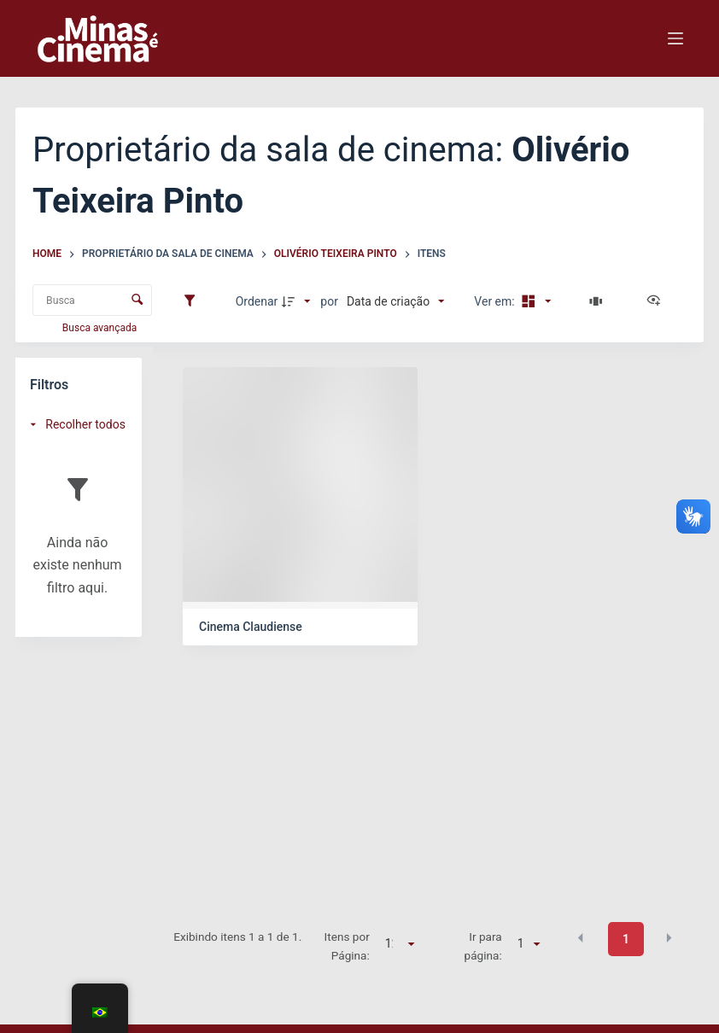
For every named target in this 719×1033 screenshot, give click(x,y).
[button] (581, 938)
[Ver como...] (657, 301)
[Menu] (675, 38)
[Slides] (599, 301)
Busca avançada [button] (100, 328)
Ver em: (495, 301)
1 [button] (626, 939)
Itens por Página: (347, 946)
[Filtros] (193, 301)
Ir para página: (483, 946)
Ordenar (257, 301)
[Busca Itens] (92, 300)
